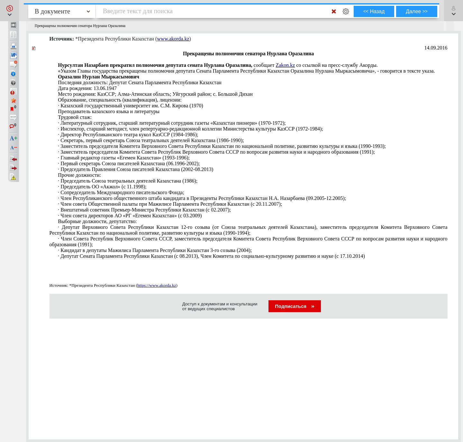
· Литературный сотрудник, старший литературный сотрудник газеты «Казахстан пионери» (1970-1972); (172, 123)
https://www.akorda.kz (156, 285)
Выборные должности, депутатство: (97, 221)
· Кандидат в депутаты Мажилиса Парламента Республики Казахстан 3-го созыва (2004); (155, 250)
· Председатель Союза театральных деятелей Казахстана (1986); (127, 181)
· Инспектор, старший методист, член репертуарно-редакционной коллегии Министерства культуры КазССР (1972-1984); (190, 128)
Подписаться (294, 306)
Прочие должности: (79, 175)
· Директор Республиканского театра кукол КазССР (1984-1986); (128, 134)
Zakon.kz (285, 65)
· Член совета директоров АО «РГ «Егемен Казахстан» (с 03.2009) (130, 215)
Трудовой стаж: (75, 117)
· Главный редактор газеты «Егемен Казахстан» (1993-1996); (124, 157)
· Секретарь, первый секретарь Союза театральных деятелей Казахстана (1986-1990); (151, 140)
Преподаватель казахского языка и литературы (108, 111)
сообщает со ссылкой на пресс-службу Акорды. (218, 65)
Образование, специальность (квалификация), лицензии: (120, 100)
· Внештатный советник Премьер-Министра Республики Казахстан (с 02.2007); (144, 209)
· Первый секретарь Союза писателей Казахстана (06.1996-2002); (129, 163)
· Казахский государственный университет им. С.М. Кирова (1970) (130, 105)
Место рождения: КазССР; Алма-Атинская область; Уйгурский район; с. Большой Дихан (155, 94)
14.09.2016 (436, 47)
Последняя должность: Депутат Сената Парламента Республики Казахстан (140, 82)
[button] (9, 10)
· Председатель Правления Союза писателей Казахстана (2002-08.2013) (135, 169)
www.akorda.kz (173, 38)
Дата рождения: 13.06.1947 (87, 88)
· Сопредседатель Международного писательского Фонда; (121, 192)
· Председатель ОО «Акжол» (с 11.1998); (102, 186)
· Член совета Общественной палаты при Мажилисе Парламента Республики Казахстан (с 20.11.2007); (170, 204)
